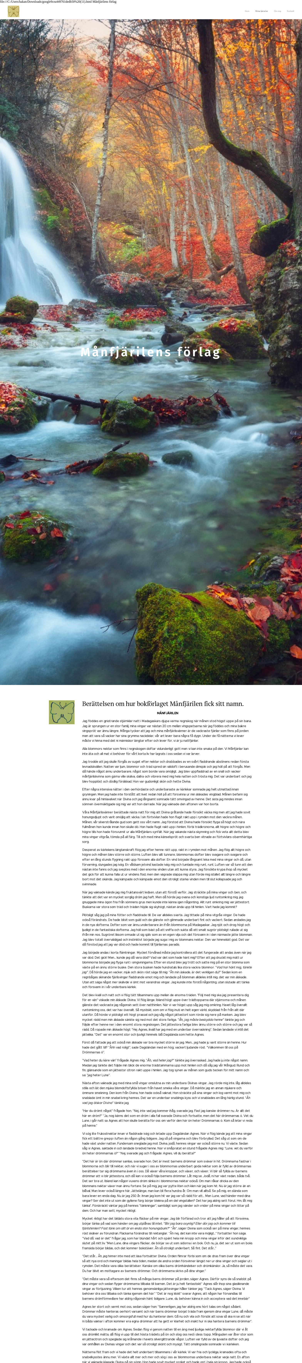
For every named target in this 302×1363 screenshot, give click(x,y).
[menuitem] (277, 11)
